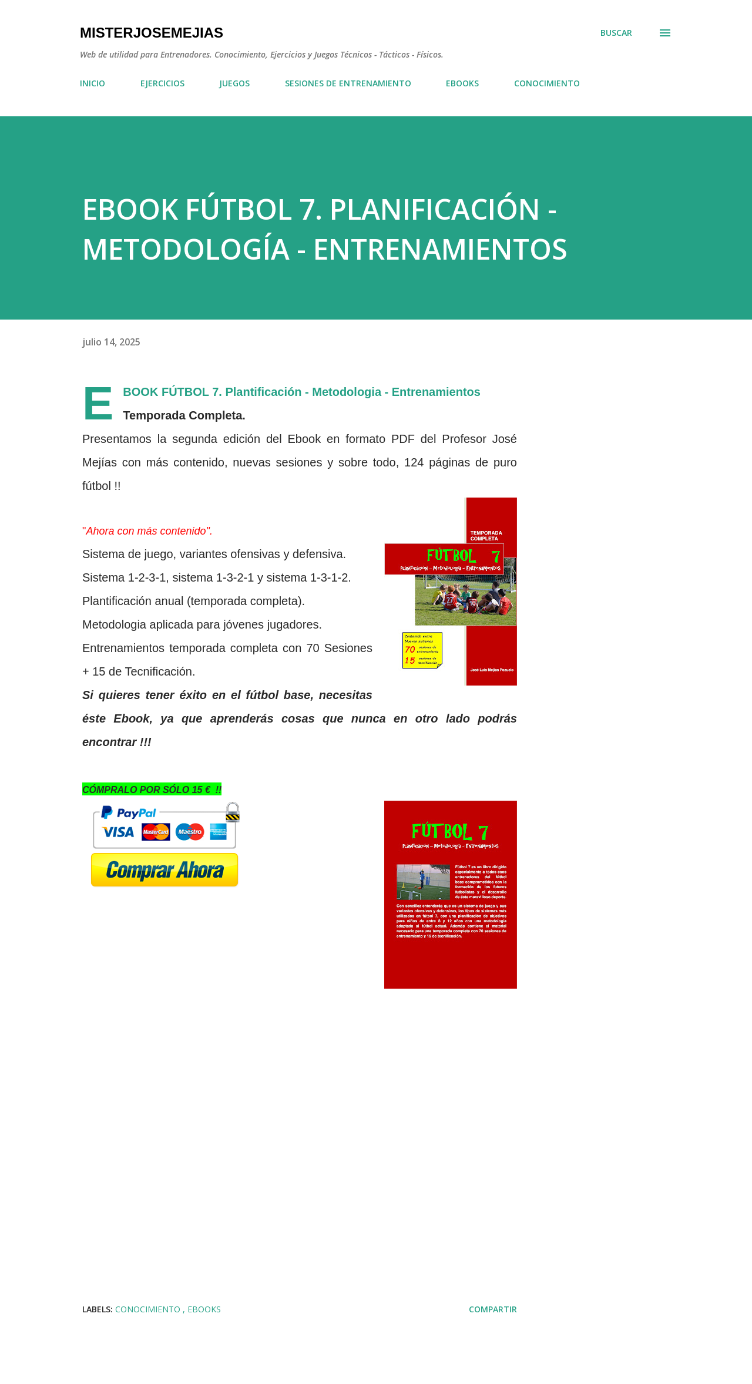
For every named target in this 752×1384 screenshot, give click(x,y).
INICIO (92, 83)
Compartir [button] (493, 1309)
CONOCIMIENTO (547, 83)
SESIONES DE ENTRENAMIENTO (348, 83)
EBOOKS (462, 83)
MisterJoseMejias (151, 33)
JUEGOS (234, 83)
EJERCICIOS (162, 83)
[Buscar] (616, 33)
